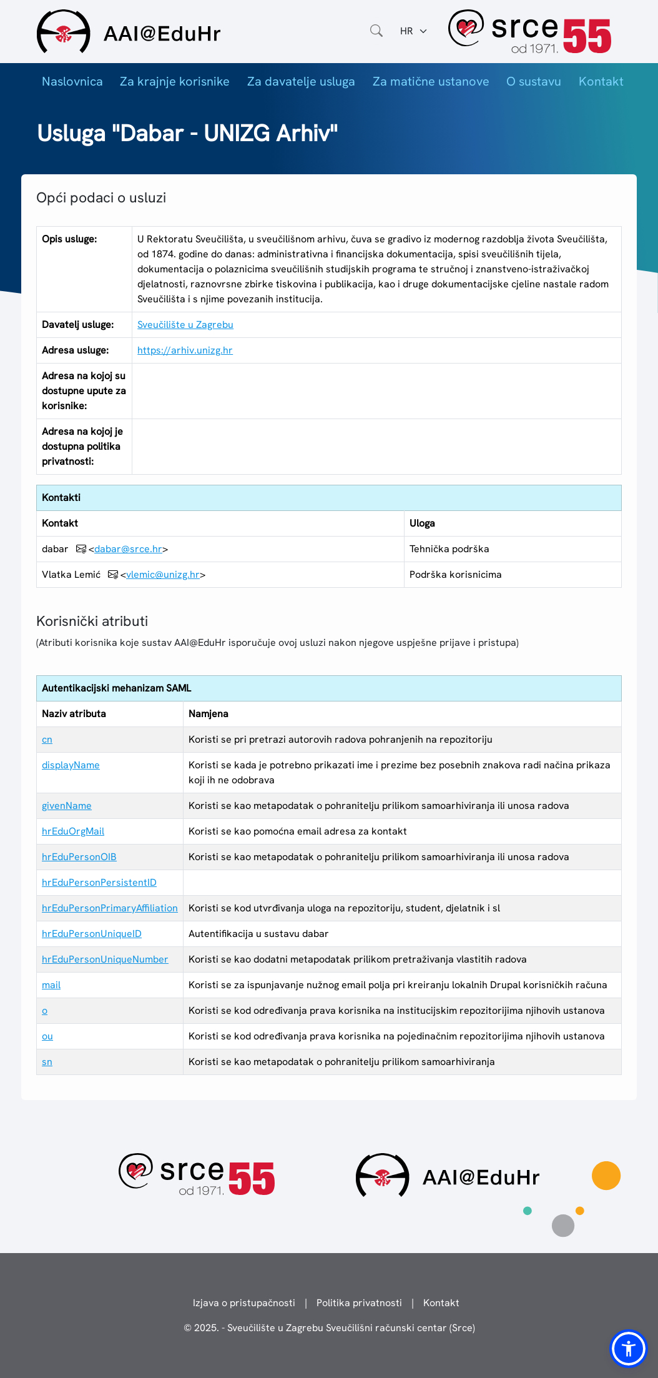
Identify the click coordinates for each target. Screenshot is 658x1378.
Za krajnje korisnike (175, 81)
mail (51, 984)
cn (47, 739)
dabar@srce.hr (128, 548)
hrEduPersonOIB (79, 856)
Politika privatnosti (359, 1302)
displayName (71, 764)
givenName (67, 805)
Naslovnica (72, 81)
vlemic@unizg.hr (163, 574)
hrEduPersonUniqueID (92, 933)
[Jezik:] (414, 31)
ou (47, 1036)
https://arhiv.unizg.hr (185, 350)
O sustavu (533, 81)
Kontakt (601, 81)
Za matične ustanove (431, 81)
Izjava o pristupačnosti (244, 1302)
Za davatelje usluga (301, 81)
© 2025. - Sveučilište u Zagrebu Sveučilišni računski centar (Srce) (329, 1327)
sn (47, 1061)
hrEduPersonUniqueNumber (105, 959)
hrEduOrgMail (73, 831)
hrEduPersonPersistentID (99, 882)
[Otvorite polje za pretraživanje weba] (376, 31)
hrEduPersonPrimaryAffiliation (110, 908)
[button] (629, 1349)
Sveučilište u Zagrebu (185, 324)
